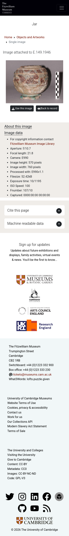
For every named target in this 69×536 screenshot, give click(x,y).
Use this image (22, 108)
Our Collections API (20, 421)
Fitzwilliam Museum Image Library (32, 144)
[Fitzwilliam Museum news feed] (47, 508)
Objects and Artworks (30, 37)
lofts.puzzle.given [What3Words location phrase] (38, 379)
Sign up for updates (34, 244)
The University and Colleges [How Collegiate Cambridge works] (25, 450)
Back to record (47, 108)
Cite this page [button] (18, 210)
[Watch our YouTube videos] (35, 508)
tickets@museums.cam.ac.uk (32, 374)
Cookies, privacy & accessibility (27, 407)
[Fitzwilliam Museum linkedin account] (47, 496)
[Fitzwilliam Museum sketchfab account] (59, 496)
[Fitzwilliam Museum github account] (22, 508)
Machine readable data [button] (25, 223)
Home (8, 37)
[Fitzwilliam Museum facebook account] (35, 496)
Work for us (14, 417)
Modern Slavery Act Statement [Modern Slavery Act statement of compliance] (27, 426)
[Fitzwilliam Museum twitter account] (10, 496)
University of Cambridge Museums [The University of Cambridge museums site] (29, 398)
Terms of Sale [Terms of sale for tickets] (16, 431)
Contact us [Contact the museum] (14, 412)
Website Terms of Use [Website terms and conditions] (21, 403)
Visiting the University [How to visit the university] (21, 455)
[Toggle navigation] (62, 7)
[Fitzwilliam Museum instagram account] (22, 496)
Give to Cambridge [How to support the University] (19, 459)
